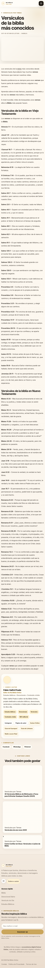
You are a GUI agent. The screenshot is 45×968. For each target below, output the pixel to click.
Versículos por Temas (12, 13)
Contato (4, 964)
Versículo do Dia (7, 900)
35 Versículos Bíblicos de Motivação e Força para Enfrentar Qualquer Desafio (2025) (21, 795)
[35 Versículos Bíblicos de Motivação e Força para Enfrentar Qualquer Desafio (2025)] (22, 787)
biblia (19, 69)
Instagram (8, 723)
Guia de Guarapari (11, 728)
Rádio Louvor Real (11, 734)
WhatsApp (17, 747)
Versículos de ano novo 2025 (16, 830)
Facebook (6, 747)
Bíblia (3, 893)
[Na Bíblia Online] (7, 3)
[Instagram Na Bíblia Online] (3, 881)
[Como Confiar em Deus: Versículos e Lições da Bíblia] (3, 837)
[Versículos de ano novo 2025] (22, 823)
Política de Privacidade (16, 964)
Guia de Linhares (27, 728)
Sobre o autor (13, 881)
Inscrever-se (22, 932)
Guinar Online (35, 723)
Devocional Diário (8, 897)
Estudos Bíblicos (7, 904)
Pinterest (27, 747)
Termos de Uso (31, 964)
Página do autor (21, 723)
